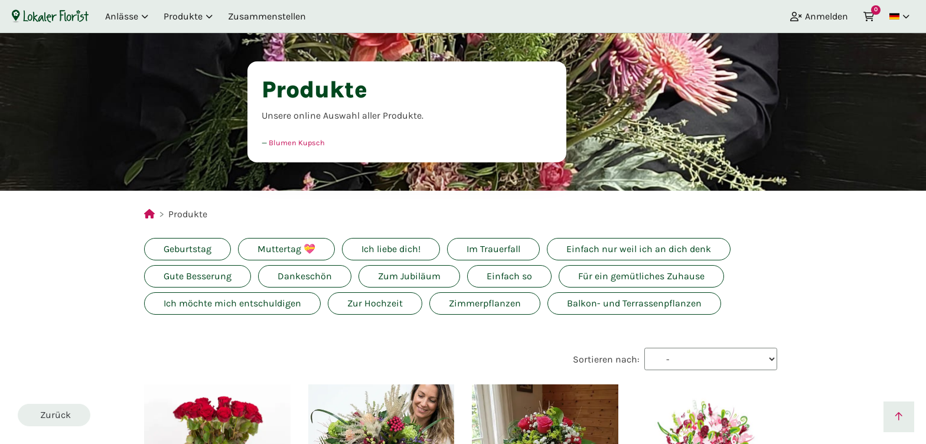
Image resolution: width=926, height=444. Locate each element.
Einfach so (509, 276)
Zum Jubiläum (409, 276)
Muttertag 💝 (286, 248)
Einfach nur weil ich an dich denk (638, 248)
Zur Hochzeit (375, 303)
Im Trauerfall (493, 248)
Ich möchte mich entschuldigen (232, 303)
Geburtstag (187, 248)
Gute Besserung (197, 276)
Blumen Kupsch (297, 142)
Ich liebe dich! (390, 248)
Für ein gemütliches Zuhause (641, 276)
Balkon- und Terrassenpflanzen (634, 303)
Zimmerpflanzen (485, 303)
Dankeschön (305, 276)
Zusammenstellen (267, 16)
